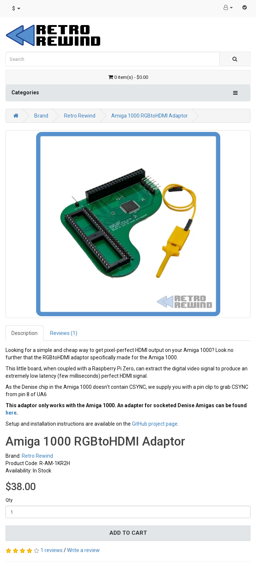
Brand (41, 116)
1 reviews (52, 550)
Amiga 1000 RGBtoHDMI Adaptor (149, 116)
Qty (9, 500)
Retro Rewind (79, 116)
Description (24, 333)
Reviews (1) (63, 333)
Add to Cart (128, 533)
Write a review (83, 550)
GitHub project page (155, 424)
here (11, 413)
